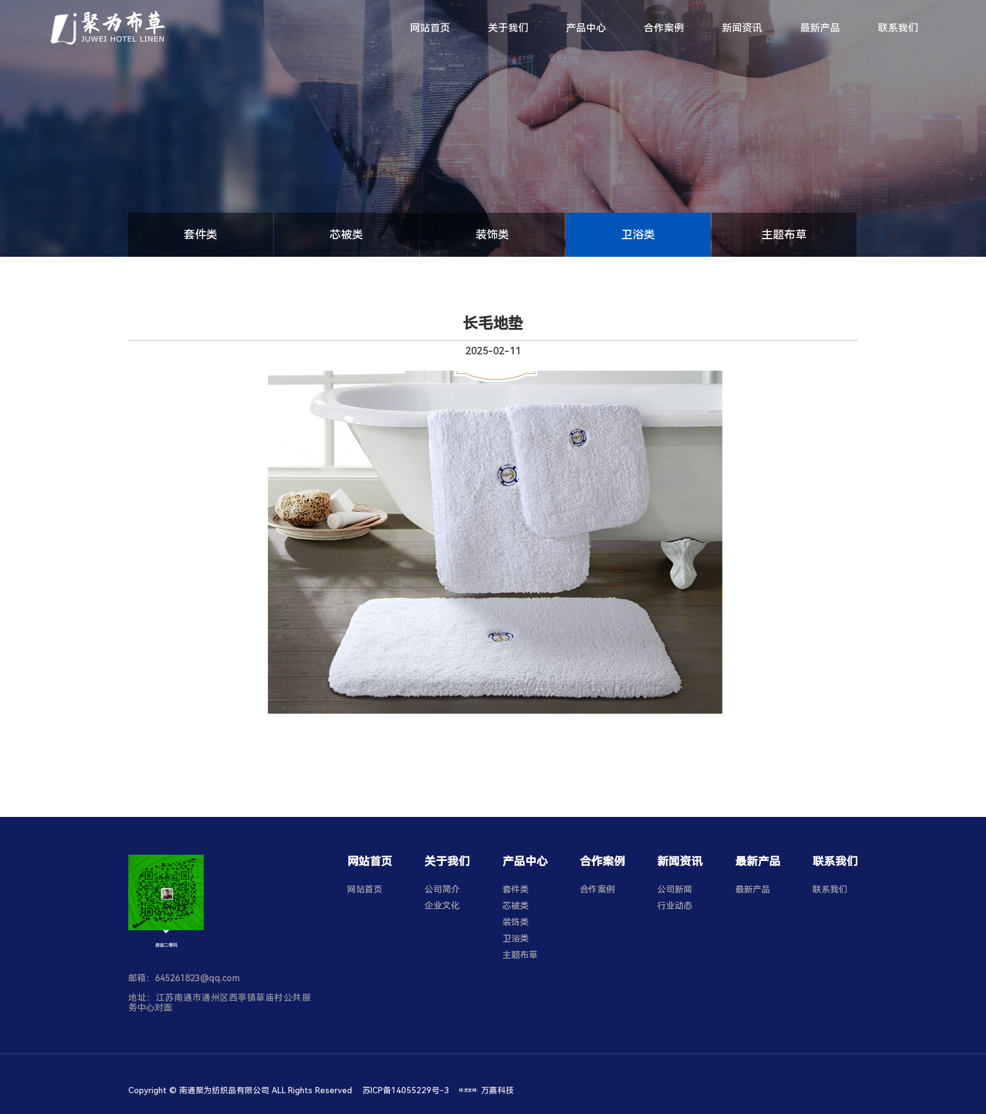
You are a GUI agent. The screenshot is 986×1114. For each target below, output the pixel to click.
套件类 (201, 234)
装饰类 (492, 234)
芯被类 (346, 234)
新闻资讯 (742, 28)
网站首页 (430, 28)
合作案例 (664, 28)
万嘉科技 (497, 1090)
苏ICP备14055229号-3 (405, 1090)
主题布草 (784, 234)
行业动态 (674, 906)
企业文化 (442, 906)
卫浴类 (638, 234)
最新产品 (820, 28)
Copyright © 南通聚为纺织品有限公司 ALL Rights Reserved (240, 1090)
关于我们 (508, 28)
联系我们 (898, 28)
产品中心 (586, 28)
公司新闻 (674, 889)
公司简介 (442, 889)
